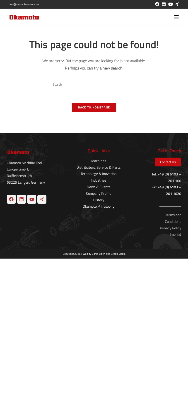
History (98, 337)
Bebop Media (118, 391)
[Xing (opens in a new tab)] (176, 4)
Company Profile (98, 331)
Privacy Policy (170, 365)
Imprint (175, 371)
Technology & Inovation (99, 311)
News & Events (98, 324)
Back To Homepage (94, 107)
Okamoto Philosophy (98, 343)
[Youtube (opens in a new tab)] (170, 4)
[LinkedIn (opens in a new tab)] (164, 4)
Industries (98, 317)
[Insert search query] (94, 84)
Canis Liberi (98, 391)
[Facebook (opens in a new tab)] (157, 4)
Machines (98, 298)
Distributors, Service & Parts (99, 304)
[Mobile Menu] (176, 17)
